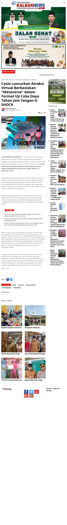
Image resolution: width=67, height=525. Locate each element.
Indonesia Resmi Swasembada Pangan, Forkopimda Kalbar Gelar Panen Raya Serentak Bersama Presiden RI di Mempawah (57, 149)
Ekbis (7, 80)
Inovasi (11, 80)
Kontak (48, 391)
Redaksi (49, 389)
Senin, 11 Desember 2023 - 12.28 (13, 110)
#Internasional (30, 285)
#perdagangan (6, 287)
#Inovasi (21, 285)
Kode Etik (56, 389)
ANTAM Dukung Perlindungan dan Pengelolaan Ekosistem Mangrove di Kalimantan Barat (56, 131)
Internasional (18, 80)
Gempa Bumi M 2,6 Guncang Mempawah (54, 207)
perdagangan (26, 80)
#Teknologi (17, 287)
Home (2, 80)
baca (40, 113)
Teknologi (33, 80)
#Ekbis (14, 285)
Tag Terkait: (6, 285)
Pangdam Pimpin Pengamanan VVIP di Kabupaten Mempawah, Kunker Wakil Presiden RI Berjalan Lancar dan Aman (57, 238)
